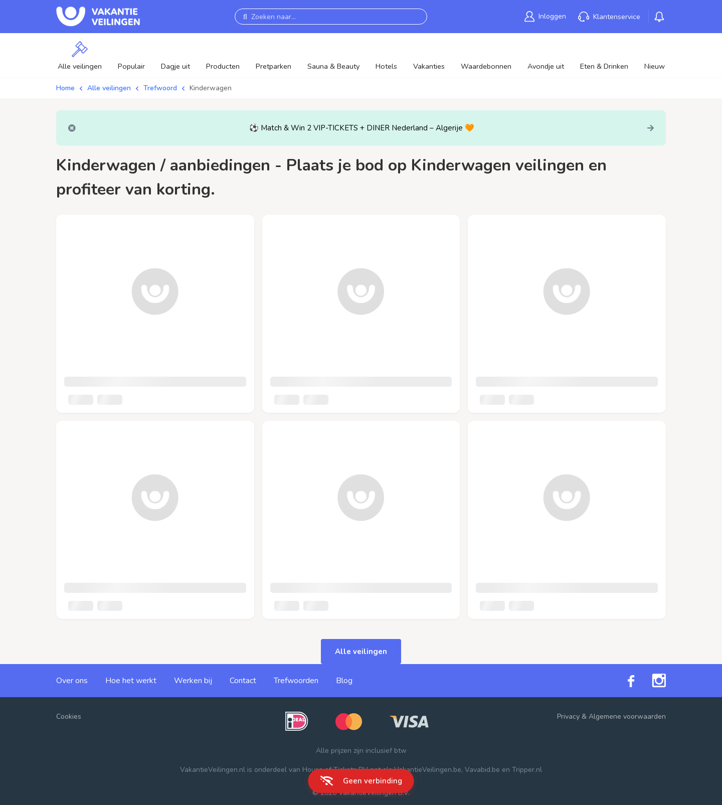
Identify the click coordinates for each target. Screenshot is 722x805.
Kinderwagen (211, 88)
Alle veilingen (109, 88)
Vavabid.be (482, 769)
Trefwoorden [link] (296, 680)
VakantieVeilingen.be (427, 769)
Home (65, 88)
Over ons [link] (72, 680)
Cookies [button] (68, 716)
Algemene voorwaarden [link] (627, 716)
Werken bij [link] (193, 680)
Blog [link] (344, 680)
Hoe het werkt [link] (130, 680)
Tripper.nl (527, 769)
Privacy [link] (568, 716)
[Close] (72, 128)
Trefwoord (160, 88)
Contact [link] (243, 680)
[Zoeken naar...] (331, 17)
